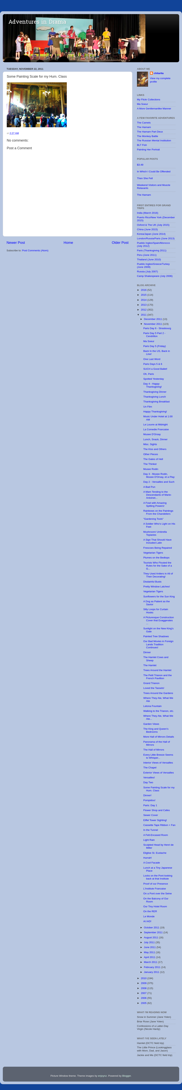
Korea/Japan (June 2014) (151, 234)
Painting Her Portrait (148, 149)
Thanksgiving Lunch (154, 396)
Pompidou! (149, 800)
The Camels (144, 122)
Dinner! (147, 795)
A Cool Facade (151, 862)
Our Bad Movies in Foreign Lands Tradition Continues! (158, 644)
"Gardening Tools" (153, 518)
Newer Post (16, 243)
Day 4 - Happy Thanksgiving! (152, 385)
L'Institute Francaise (154, 888)
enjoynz (102, 1075)
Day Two (148, 782)
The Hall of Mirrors (153, 749)
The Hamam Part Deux (150, 131)
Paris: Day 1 (150, 805)
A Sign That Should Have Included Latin (157, 541)
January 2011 (152, 972)
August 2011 (151, 937)
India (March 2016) (147, 212)
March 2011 (151, 962)
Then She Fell (145, 178)
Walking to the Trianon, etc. (158, 711)
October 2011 (152, 927)
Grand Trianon (151, 683)
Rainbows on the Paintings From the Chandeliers (158, 512)
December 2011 (153, 319)
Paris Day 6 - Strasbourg (157, 328)
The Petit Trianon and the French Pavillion (157, 677)
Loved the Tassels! (153, 688)
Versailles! (149, 777)
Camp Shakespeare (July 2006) (155, 276)
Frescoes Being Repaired (157, 547)
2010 (144, 978)
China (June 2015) (147, 229)
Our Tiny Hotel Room (155, 906)
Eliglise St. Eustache (154, 852)
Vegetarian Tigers (153, 552)
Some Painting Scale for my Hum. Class (159, 789)
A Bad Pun (149, 487)
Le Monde (149, 916)
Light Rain (149, 840)
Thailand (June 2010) (149, 259)
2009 (144, 983)
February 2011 (152, 967)
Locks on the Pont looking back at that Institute (157, 877)
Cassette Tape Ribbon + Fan (159, 825)
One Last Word (151, 359)
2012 (144, 309)
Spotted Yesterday (153, 378)
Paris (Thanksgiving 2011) (151, 250)
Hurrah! (147, 857)
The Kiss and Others (154, 449)
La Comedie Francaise (156, 429)
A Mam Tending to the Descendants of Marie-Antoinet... (157, 494)
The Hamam (144, 127)
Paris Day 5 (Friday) (154, 346)
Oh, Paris (148, 374)
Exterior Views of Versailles (158, 772)
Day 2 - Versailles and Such (158, 481)
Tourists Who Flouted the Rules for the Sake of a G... (157, 565)
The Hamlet (149, 665)
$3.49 (140, 164)
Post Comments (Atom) (35, 250)
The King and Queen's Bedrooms (155, 730)
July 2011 (150, 942)
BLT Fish (142, 145)
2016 (144, 290)
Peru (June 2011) (146, 255)
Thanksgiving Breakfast (156, 401)
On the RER (150, 911)
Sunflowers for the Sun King (159, 596)
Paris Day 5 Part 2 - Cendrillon (154, 335)
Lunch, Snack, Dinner (155, 439)
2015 (144, 294)
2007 (144, 993)
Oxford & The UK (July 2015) (153, 224)
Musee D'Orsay (152, 434)
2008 (144, 988)
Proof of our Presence (155, 883)
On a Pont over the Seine (157, 893)
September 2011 (153, 932)
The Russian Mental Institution (154, 140)
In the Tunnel (150, 830)
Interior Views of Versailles (158, 762)
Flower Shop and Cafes (156, 810)
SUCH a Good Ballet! (155, 368)
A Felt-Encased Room (155, 835)
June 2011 (150, 947)
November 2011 (153, 324)
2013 (144, 304)
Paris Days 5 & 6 (152, 364)
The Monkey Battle (147, 136)
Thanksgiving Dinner (154, 391)
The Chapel (149, 767)
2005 (144, 1003)
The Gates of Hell (153, 459)
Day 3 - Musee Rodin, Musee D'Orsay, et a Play (159, 475)
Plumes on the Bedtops (156, 557)
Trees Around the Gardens (158, 693)
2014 (144, 299)
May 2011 (150, 952)
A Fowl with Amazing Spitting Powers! (155, 504)
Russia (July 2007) (147, 271)
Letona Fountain (152, 706)
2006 (144, 998)
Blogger (126, 1075)
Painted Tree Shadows (156, 636)
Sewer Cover (150, 815)
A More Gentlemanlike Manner (154, 108)
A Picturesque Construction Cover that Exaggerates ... (158, 620)
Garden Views (151, 724)
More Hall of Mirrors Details (158, 736)
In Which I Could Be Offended (153, 171)
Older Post (120, 243)
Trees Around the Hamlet (157, 670)
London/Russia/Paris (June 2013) (155, 238)
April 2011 (150, 957)
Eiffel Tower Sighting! (155, 820)
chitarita (159, 73)
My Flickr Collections (148, 99)
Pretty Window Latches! (156, 586)
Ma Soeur (142, 104)
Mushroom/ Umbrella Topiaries (155, 533)
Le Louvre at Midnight (155, 424)
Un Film (147, 406)
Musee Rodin (150, 469)
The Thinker (150, 464)
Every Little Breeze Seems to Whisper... (158, 756)
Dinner (147, 652)
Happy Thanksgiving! (155, 411)
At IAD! (147, 921)
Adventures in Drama (37, 22)
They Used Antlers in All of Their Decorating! (158, 575)
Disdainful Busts (152, 581)
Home (68, 243)
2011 (144, 314)
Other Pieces (150, 454)
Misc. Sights (150, 444)
